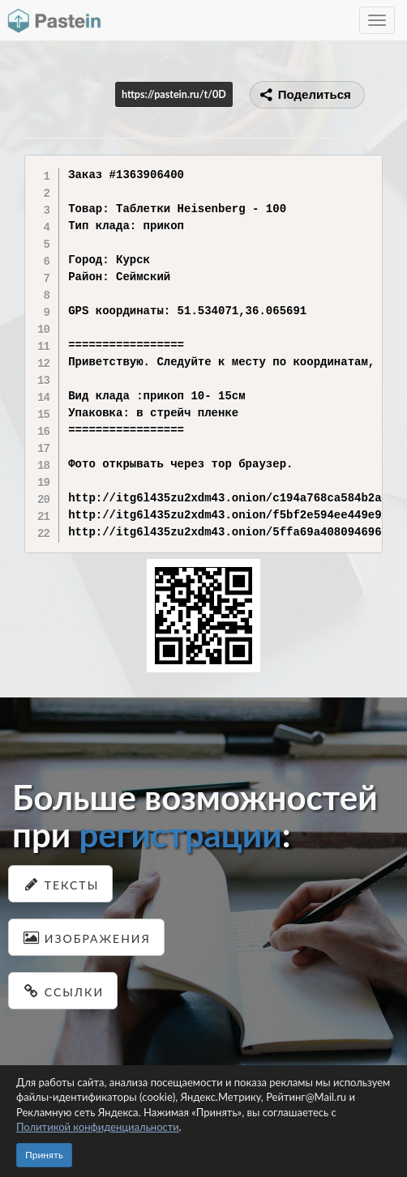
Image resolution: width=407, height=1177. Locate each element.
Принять (44, 1155)
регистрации (180, 834)
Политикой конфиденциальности (97, 1126)
